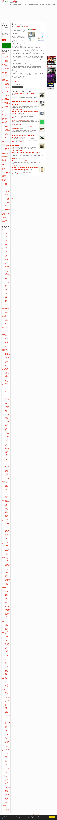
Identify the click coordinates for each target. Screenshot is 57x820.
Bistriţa (6, 311)
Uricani (6, 518)
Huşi (6, 799)
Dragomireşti (8, 564)
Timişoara (7, 765)
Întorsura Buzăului (7, 420)
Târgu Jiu (7, 475)
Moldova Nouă (7, 378)
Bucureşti (27, 26)
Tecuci (6, 456)
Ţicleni (6, 477)
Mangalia (7, 405)
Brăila (3, 327)
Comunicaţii (5, 113)
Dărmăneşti (7, 282)
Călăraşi (4, 360)
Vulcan (6, 519)
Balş (6, 633)
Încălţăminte (5, 153)
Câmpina (7, 655)
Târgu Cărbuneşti (7, 473)
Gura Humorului (7, 721)
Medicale (4, 164)
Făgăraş (6, 338)
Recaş (6, 761)
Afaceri (18, 26)
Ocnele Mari (6, 792)
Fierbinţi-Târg (7, 526)
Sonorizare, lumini (9, 203)
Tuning (6, 91)
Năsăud (6, 312)
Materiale (4, 163)
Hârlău (6, 534)
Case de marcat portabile (19, 161)
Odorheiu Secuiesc (7, 495)
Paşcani (6, 537)
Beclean (6, 309)
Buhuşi (6, 279)
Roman (6, 627)
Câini (6, 73)
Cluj (3, 384)
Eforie (6, 402)
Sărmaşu (7, 612)
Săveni (6, 324)
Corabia (6, 636)
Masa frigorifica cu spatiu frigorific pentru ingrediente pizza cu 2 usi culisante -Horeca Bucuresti (25, 103)
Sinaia (6, 662)
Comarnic (7, 656)
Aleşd (6, 293)
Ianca (6, 331)
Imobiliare (4, 144)
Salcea (6, 727)
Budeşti (6, 361)
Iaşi (3, 533)
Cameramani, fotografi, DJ (10, 200)
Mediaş (6, 699)
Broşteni (6, 711)
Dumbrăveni (7, 697)
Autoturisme (7, 83)
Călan (6, 504)
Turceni (6, 479)
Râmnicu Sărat (7, 358)
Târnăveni (7, 618)
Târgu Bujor (6, 454)
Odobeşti (7, 810)
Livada (6, 682)
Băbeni (6, 776)
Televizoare (7, 130)
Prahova (4, 646)
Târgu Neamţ (6, 630)
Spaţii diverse (6, 150)
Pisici (6, 77)
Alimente (4, 64)
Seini (6, 568)
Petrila (6, 513)
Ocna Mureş (6, 242)
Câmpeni (7, 239)
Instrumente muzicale (5, 157)
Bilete (6, 133)
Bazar (3, 94)
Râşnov (6, 342)
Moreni (6, 432)
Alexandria (7, 740)
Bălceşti (6, 783)
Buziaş (6, 752)
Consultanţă (7, 191)
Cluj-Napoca (6, 389)
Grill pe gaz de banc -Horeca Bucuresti (23, 93)
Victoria (6, 346)
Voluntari (7, 556)
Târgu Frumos (6, 541)
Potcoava (7, 641)
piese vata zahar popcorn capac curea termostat (27, 152)
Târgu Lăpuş (6, 575)
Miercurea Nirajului (7, 605)
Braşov (3, 334)
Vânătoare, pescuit (4, 221)
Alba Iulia (7, 233)
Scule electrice (6, 125)
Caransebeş (7, 376)
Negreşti (6, 802)
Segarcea (7, 448)
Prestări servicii (5, 186)
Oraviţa (6, 380)
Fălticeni (6, 718)
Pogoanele (7, 356)
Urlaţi (6, 665)
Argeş (3, 264)
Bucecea (6, 319)
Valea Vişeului (6, 582)
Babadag (7, 768)
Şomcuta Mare (7, 573)
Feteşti (6, 524)
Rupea (6, 343)
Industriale (4, 155)
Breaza (6, 652)
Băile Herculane (7, 373)
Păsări (6, 75)
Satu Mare (4, 678)
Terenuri (7, 152)
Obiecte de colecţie (4, 176)
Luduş (6, 603)
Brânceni (7, 741)
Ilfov (3, 543)
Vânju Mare (6, 599)
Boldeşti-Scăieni (7, 650)
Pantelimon (7, 552)
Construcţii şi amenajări (5, 115)
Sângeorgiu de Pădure (7, 610)
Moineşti (7, 283)
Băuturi (4, 92)
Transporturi (5, 216)
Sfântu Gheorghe (7, 423)
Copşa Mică (6, 695)
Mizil (6, 658)
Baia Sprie (7, 560)
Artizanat (7, 95)
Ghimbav (7, 339)
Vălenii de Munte (7, 667)
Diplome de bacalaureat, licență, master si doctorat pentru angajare (25, 168)
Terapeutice (7, 209)
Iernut (6, 602)
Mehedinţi (4, 587)
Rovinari (6, 471)
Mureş (3, 601)
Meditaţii (7, 208)
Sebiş (6, 263)
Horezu (6, 790)
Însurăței (7, 332)
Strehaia (6, 597)
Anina (6, 371)
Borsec (6, 486)
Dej (5, 391)
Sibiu (3, 689)
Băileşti (6, 440)
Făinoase (7, 68)
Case (6, 146)
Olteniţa (6, 368)
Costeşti (6, 267)
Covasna (4, 416)
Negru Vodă (6, 411)
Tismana (7, 478)
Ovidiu (6, 413)
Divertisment (5, 118)
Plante (3, 182)
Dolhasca (7, 716)
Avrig (6, 692)
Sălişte (6, 705)
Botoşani (4, 316)
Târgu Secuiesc (6, 426)
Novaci (6, 470)
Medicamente (8, 167)
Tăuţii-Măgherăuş (7, 578)
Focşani (6, 808)
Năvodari (7, 409)
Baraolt (6, 417)
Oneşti (6, 285)
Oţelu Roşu (7, 381)
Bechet (6, 441)
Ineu (6, 255)
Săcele (6, 345)
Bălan (6, 485)
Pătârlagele (7, 354)
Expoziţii (6, 136)
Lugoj (6, 760)
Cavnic (6, 562)
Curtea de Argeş (7, 269)
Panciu (6, 812)
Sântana (6, 262)
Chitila (6, 548)
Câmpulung (7, 266)
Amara (6, 522)
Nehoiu (6, 353)
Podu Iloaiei (6, 539)
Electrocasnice (8, 123)
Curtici (6, 254)
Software (7, 106)
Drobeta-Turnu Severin (7, 593)
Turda (6, 395)
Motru (6, 469)
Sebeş (6, 244)
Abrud (6, 230)
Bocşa (6, 375)
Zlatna (6, 247)
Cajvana (6, 712)
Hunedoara (4, 500)
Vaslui (3, 797)
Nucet (6, 297)
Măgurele (7, 549)
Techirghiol (7, 414)
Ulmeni (6, 580)
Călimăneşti (7, 787)
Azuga (6, 647)
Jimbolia (6, 759)
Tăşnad (6, 688)
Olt (3, 632)
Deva (6, 505)
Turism (4, 217)
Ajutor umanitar (5, 63)
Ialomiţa (4, 520)
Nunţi (6, 137)
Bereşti (6, 451)
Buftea (6, 546)
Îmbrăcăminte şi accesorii (5, 142)
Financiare (7, 205)
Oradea (6, 298)
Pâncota (6, 259)
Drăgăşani (7, 789)
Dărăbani (7, 320)
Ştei (5, 303)
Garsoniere (7, 148)
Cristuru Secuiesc (6, 488)
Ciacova (6, 753)
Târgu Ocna (6, 290)
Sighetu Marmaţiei (7, 570)
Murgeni (6, 801)
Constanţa (4, 396)
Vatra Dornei (6, 733)
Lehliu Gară (6, 366)
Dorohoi (6, 322)
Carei (6, 681)
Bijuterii (4, 101)
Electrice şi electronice (4, 121)
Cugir (6, 240)
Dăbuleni (7, 445)
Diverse (4, 117)
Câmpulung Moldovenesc (8, 714)
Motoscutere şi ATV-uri (7, 173)
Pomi (6, 184)
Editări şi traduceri (7, 194)
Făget (6, 756)
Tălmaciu (7, 708)
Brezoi (6, 786)
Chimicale (4, 111)
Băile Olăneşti (6, 781)
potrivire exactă (4, 37)
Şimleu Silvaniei (6, 675)
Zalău (6, 677)
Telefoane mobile (7, 128)
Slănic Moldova (7, 287)
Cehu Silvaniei (6, 671)
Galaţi (18, 158)
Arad (3, 248)
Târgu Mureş (6, 616)
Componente (7, 103)
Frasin (6, 719)
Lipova (6, 256)
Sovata (6, 614)
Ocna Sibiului (6, 703)
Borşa (6, 561)
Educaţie (4, 119)
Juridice (6, 206)
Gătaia (6, 757)
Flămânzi (7, 323)
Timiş (3, 750)
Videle (6, 748)
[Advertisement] (28, 14)
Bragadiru (7, 545)
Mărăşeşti (7, 809)
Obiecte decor (6, 97)
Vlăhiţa (6, 499)
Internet (6, 105)
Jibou (6, 673)
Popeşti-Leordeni (7, 554)
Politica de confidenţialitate (33, 815)
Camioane (7, 84)
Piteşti (6, 273)
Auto (3, 82)
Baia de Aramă (6, 589)
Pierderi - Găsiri (5, 180)
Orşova (6, 595)
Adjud (6, 806)
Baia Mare (7, 558)
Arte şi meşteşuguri (5, 80)
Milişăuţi (7, 725)
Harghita (4, 481)
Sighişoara (7, 613)
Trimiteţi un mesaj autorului (17, 86)
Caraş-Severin (5, 369)
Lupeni (6, 511)
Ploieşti (6, 659)
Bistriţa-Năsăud (5, 308)
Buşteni (6, 654)
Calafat (6, 443)
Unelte (3, 218)
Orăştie (6, 512)
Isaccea (6, 769)
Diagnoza (7, 87)
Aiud (6, 232)
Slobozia (6, 528)
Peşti (6, 76)
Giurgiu (4, 458)
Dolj (3, 439)
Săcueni (6, 300)
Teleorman (4, 738)
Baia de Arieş (6, 235)
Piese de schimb (6, 89)
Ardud (6, 680)
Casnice (6, 190)
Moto (3, 169)
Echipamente (8, 165)
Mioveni (6, 271)
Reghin (6, 607)
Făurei (6, 330)
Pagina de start (21, 815)
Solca (6, 730)
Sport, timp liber (5, 213)
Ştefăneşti (7, 274)
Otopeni (6, 550)
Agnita (6, 690)
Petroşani (7, 515)
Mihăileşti (7, 463)
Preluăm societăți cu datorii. (20, 120)
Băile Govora (6, 778)
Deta (6, 754)
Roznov (6, 628)
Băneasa (6, 398)
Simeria (6, 516)
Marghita (7, 296)
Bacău (3, 277)
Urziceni (6, 531)
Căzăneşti (7, 523)
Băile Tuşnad (6, 483)
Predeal (6, 341)
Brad (6, 503)
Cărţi (3, 107)
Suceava (4, 710)
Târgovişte (7, 436)
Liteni (6, 723)
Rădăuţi (6, 726)
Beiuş (6, 294)
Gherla (6, 392)
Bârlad (6, 798)
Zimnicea (7, 749)
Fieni (6, 429)
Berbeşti (6, 784)
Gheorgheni (7, 490)
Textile (3, 214)
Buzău (3, 350)
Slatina (6, 644)
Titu (5, 437)
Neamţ (3, 621)
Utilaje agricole (6, 61)
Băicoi (6, 648)
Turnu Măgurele (7, 746)
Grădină (6, 57)
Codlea (6, 337)
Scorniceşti (7, 643)
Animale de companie (4, 71)
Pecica (6, 260)
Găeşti (6, 430)
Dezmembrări (8, 86)
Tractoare (7, 59)
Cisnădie (7, 693)
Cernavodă (7, 399)
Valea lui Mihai (6, 305)
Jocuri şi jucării (5, 159)
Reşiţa (6, 383)
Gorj (3, 464)
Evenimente (4, 132)
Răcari (6, 435)
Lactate (6, 69)
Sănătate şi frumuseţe (4, 211)
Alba (18, 173)
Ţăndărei (7, 530)
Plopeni (6, 661)
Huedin (6, 394)
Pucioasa (7, 433)
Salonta (6, 301)
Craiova (6, 444)
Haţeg (6, 508)
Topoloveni (7, 275)
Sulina (6, 772)
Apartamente (8, 145)
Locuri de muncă (4, 161)
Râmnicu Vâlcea (7, 795)
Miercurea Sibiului (7, 701)
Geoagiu (6, 507)
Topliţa (6, 497)
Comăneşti (7, 281)
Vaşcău (6, 307)
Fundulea (7, 364)
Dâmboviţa (4, 428)
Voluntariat (4, 222)
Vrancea (4, 805)
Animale (6, 56)
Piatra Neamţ (6, 625)
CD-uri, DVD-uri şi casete (5, 109)
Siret (6, 729)
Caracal (6, 635)
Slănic (6, 663)
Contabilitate (7, 192)
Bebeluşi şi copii (5, 99)
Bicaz (6, 622)
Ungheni (7, 620)
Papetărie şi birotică (4, 178)
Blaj (5, 237)
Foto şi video (5, 140)
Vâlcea (3, 775)
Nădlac (6, 258)
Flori (6, 183)
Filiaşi (6, 447)
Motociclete (7, 171)
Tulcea (3, 767)
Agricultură (4, 54)
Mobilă (3, 168)
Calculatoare (5, 102)
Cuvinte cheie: (5, 27)
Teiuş (6, 245)
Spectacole (7, 138)
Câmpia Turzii (6, 386)
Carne (6, 65)
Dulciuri (6, 67)
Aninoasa (7, 501)
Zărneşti (6, 347)
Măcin (6, 771)
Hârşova (6, 403)
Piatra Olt (7, 640)
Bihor (3, 292)
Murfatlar (7, 407)
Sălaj (3, 669)
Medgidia (7, 406)
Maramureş (4, 557)
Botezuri (6, 134)
